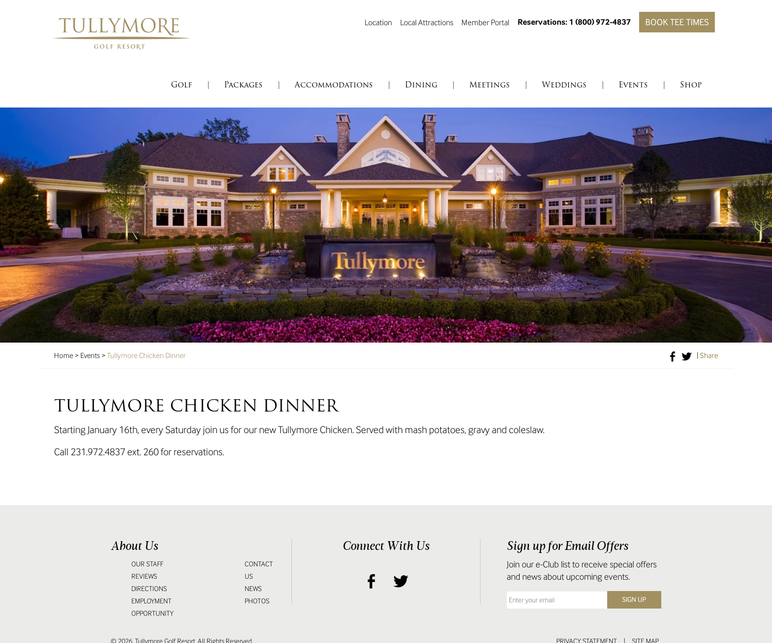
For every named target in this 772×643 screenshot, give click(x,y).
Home (63, 355)
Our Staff (147, 564)
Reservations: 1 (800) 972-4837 (574, 22)
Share (709, 355)
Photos (257, 601)
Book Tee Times (677, 22)
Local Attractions (426, 22)
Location (378, 22)
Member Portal (485, 22)
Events (90, 355)
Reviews (144, 576)
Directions (149, 589)
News (253, 589)
